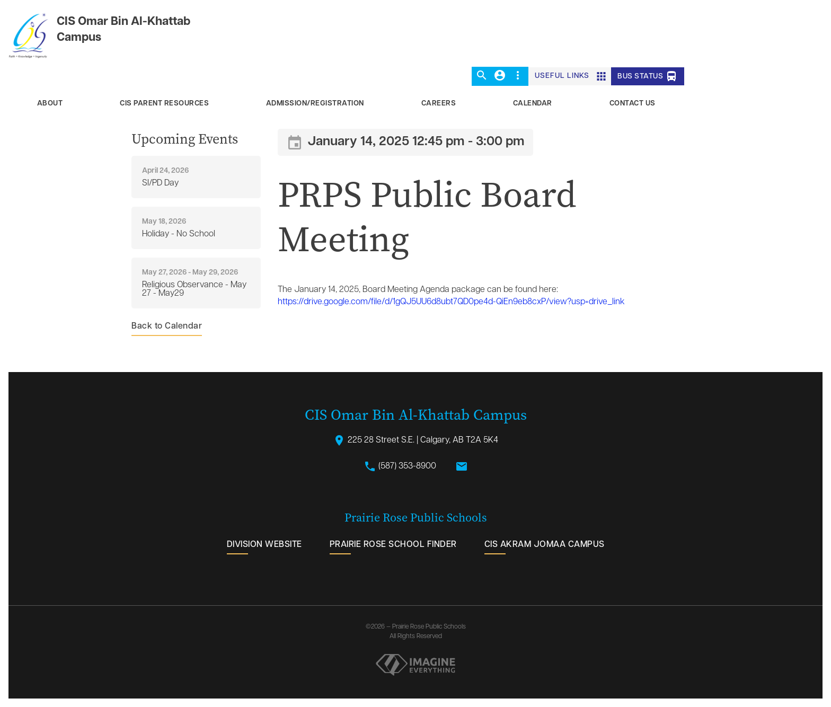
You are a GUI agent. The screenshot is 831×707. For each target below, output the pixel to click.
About (50, 103)
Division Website (264, 545)
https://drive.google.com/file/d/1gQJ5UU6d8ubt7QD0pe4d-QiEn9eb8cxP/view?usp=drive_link (451, 302)
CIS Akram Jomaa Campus (544, 545)
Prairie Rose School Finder (393, 545)
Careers (438, 103)
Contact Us (632, 103)
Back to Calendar (166, 326)
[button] (481, 76)
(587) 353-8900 (400, 466)
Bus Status (647, 76)
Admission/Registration (315, 103)
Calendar (532, 103)
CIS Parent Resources (164, 103)
